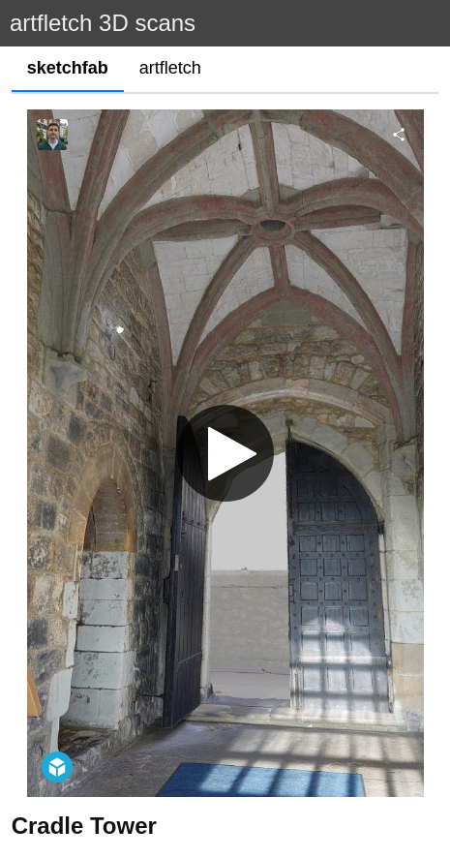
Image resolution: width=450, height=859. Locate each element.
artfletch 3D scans (102, 23)
